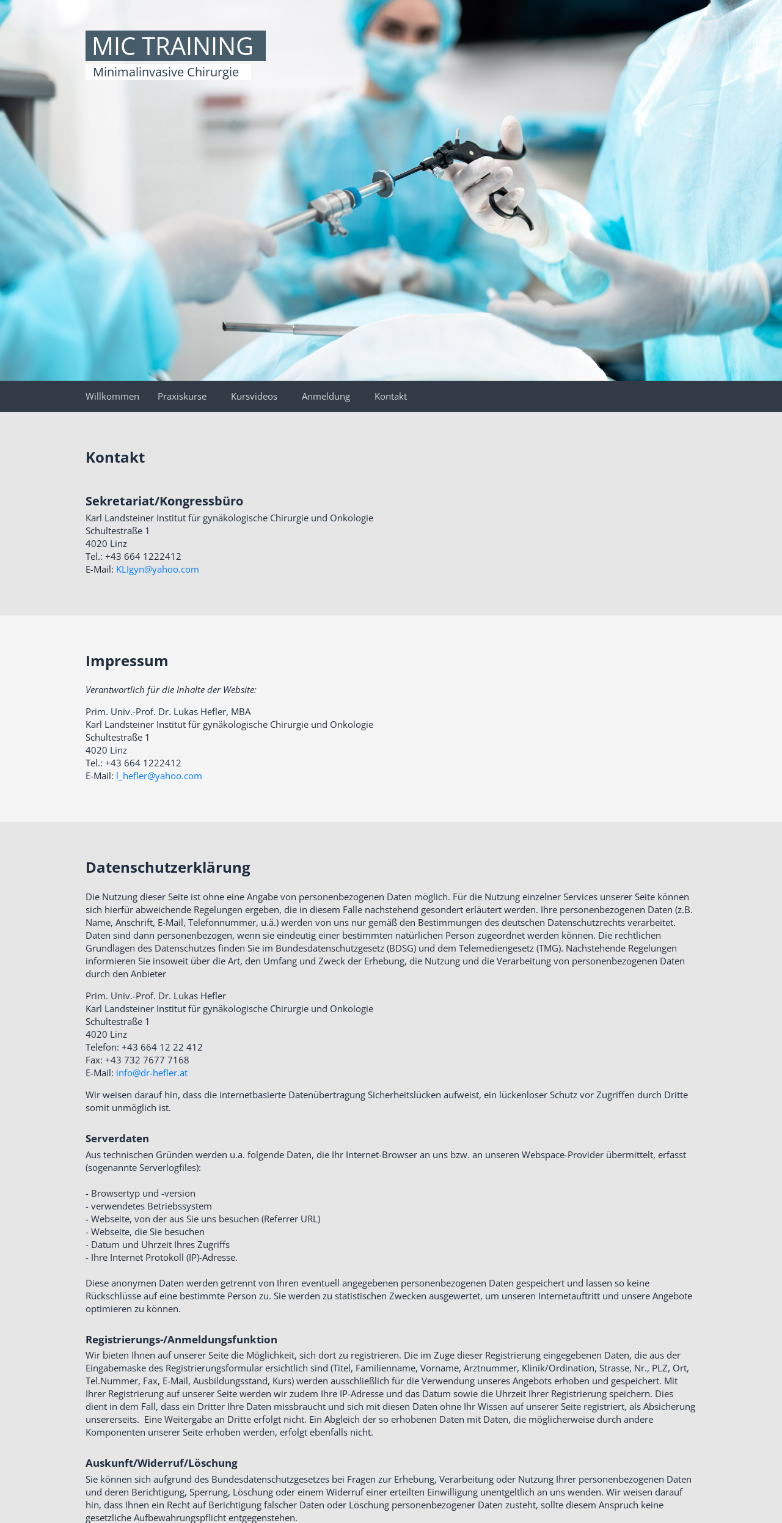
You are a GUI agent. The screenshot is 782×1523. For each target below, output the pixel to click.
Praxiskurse (182, 396)
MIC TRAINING (173, 46)
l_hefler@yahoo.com (159, 775)
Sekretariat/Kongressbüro (164, 501)
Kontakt (391, 396)
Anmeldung (326, 396)
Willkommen (112, 396)
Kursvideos (254, 396)
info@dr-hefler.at (152, 1072)
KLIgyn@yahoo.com (157, 569)
